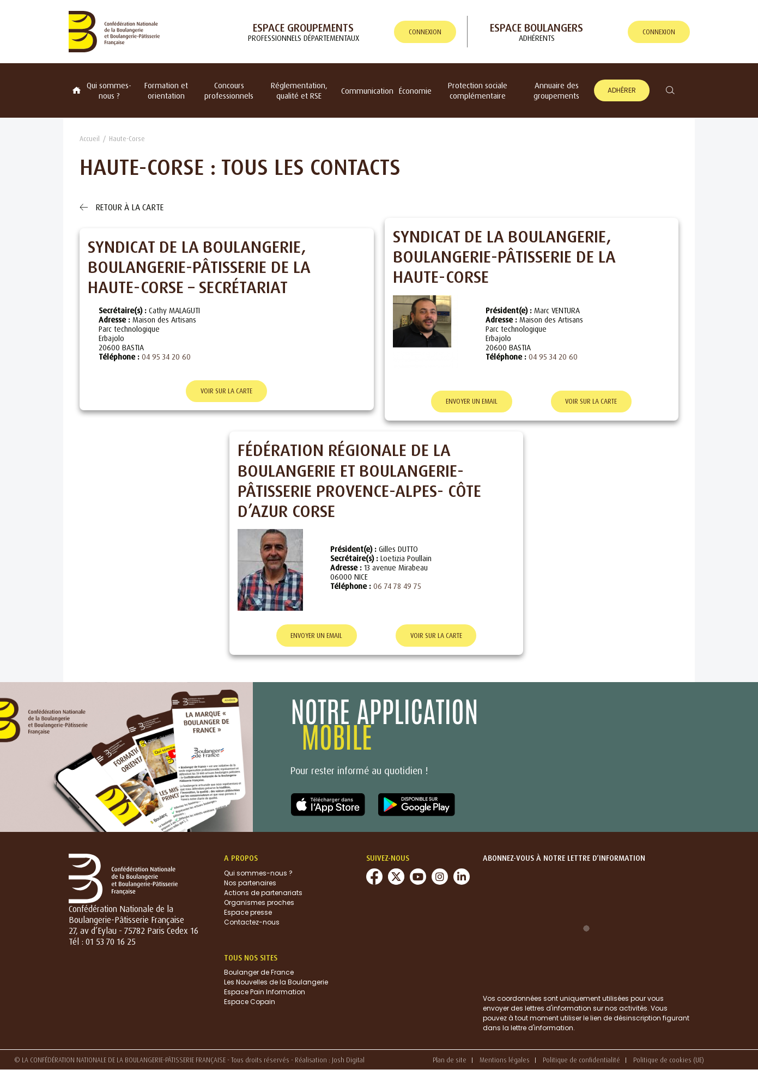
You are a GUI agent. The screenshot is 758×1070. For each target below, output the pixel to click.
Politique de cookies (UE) (668, 1060)
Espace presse (248, 912)
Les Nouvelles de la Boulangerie (276, 982)
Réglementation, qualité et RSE (299, 90)
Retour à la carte (121, 207)
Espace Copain (249, 1002)
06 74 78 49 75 (397, 586)
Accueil (90, 139)
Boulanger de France (259, 972)
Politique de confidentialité (581, 1060)
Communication (367, 91)
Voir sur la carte (226, 391)
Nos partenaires (250, 882)
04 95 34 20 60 (166, 356)
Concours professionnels (228, 90)
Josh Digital (348, 1060)
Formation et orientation (166, 90)
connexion (425, 32)
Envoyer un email (472, 402)
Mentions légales (505, 1060)
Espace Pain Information (264, 992)
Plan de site (449, 1060)
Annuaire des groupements (556, 90)
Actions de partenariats (263, 892)
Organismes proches (259, 902)
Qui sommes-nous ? (109, 90)
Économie (415, 91)
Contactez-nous (252, 922)
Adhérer (622, 90)
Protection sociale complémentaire (477, 90)
